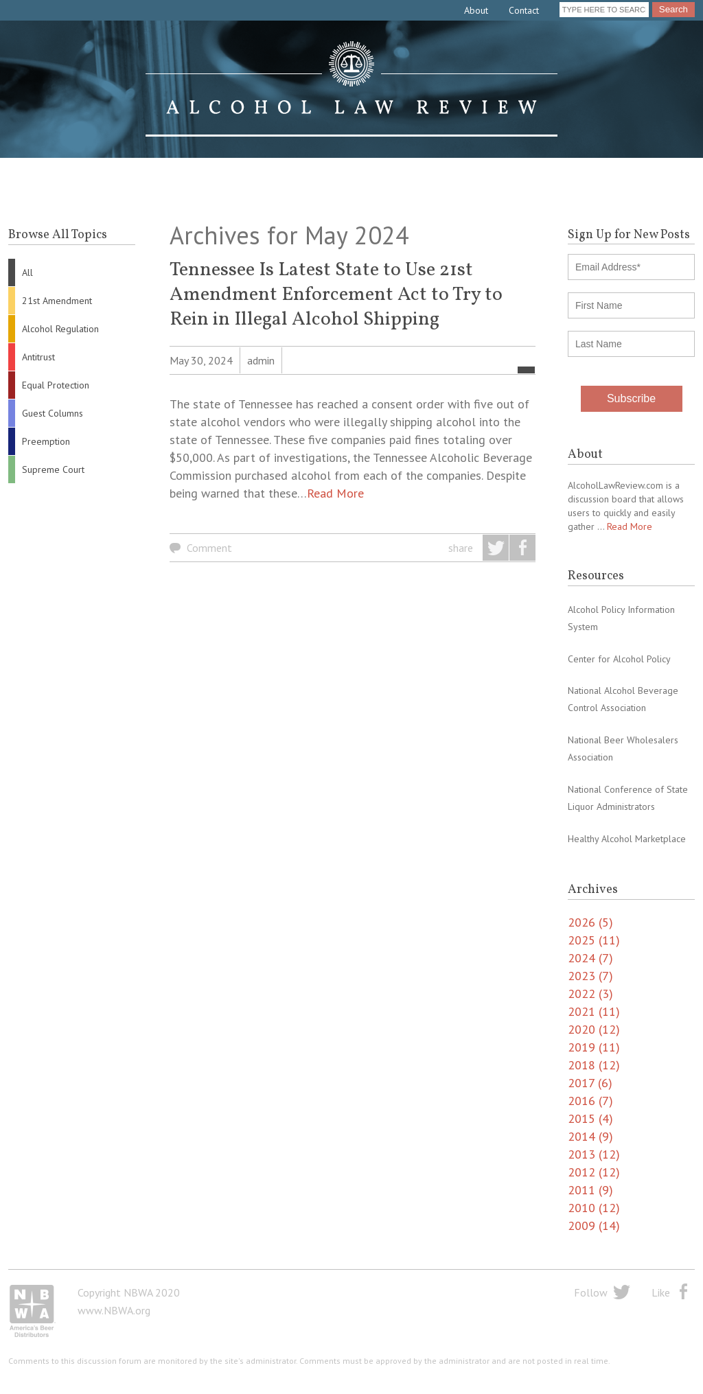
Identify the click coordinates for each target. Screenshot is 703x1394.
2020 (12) (594, 1029)
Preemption (46, 441)
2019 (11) (594, 1047)
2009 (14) (594, 1225)
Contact (524, 10)
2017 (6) (590, 1083)
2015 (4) (590, 1118)
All (27, 272)
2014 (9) (590, 1136)
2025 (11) (594, 940)
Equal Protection (55, 385)
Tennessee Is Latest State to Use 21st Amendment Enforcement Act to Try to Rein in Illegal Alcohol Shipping (336, 295)
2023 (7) (590, 976)
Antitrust (38, 357)
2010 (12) (594, 1208)
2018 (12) (594, 1065)
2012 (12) (594, 1172)
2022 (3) (590, 993)
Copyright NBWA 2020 (129, 1292)
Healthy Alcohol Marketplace (627, 839)
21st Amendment (57, 300)
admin (261, 360)
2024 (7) (590, 958)
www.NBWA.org (114, 1310)
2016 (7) (590, 1100)
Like (661, 1292)
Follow (591, 1292)
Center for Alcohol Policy (619, 659)
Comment (209, 548)
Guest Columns (52, 413)
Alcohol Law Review (351, 89)
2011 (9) (590, 1190)
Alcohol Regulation (60, 329)
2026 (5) (590, 922)
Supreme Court (53, 469)
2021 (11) (594, 1011)
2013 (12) (594, 1154)
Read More (335, 493)
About (476, 10)
